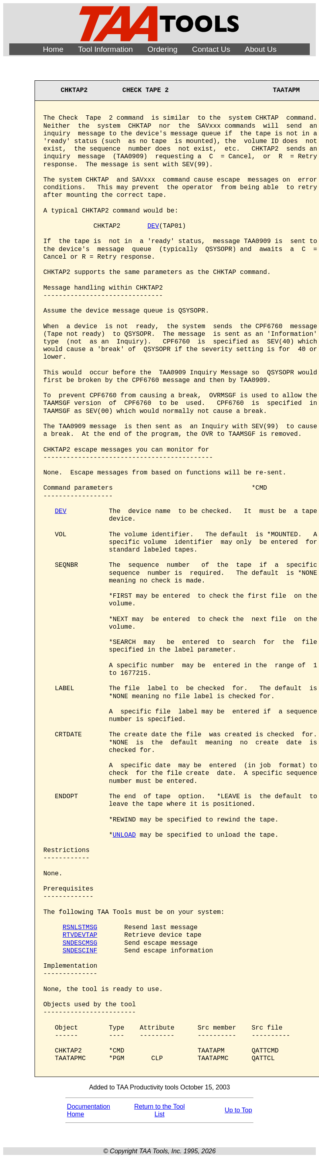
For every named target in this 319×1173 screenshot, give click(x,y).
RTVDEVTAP (80, 935)
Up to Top (238, 1110)
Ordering (162, 49)
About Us (260, 49)
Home (53, 49)
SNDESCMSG (80, 943)
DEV (153, 226)
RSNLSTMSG (80, 927)
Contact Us (211, 49)
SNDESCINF (80, 950)
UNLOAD (124, 835)
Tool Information (105, 49)
